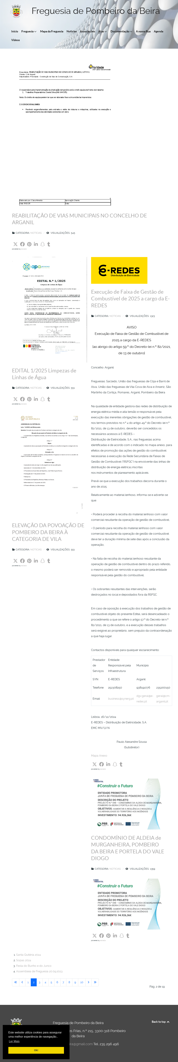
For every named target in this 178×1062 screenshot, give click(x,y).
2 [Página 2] (33, 982)
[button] (15, 244)
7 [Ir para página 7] (63, 982)
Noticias (36, 232)
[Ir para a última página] (95, 982)
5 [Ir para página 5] (51, 982)
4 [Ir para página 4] (45, 982)
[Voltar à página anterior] (22, 982)
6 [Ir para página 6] (57, 982)
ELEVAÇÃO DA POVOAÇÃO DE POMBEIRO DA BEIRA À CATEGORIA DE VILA (48, 532)
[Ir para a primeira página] (15, 982)
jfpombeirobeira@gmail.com (70, 1044)
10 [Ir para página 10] (81, 982)
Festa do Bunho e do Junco (33, 965)
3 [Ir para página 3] (39, 982)
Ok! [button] (36, 1050)
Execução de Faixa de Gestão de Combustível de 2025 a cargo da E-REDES (130, 298)
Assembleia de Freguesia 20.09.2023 (39, 971)
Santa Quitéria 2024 (28, 954)
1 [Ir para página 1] (28, 982)
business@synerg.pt (121, 698)
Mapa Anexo (99, 755)
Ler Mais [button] (14, 1041)
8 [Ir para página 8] (69, 982)
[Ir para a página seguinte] (88, 982)
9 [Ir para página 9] (75, 982)
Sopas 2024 (23, 960)
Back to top (161, 1021)
